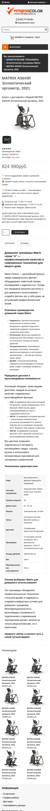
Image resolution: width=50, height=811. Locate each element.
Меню (6, 2)
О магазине (9, 794)
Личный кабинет (37, 2)
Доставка (8, 801)
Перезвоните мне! (25, 23)
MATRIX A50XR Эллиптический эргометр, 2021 (9, 742)
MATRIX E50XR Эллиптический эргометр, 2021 (34, 680)
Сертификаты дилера (14, 805)
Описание (10, 243)
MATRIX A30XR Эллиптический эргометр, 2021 (9, 711)
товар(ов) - (31, 37)
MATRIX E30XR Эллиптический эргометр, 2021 (9, 680)
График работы (11, 798)
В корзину (20, 232)
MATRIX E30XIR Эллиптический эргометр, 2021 (34, 742)
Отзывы (24, 243)
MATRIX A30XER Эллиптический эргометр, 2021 (34, 773)
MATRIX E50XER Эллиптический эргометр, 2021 (9, 773)
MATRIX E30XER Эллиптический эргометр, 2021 (34, 711)
